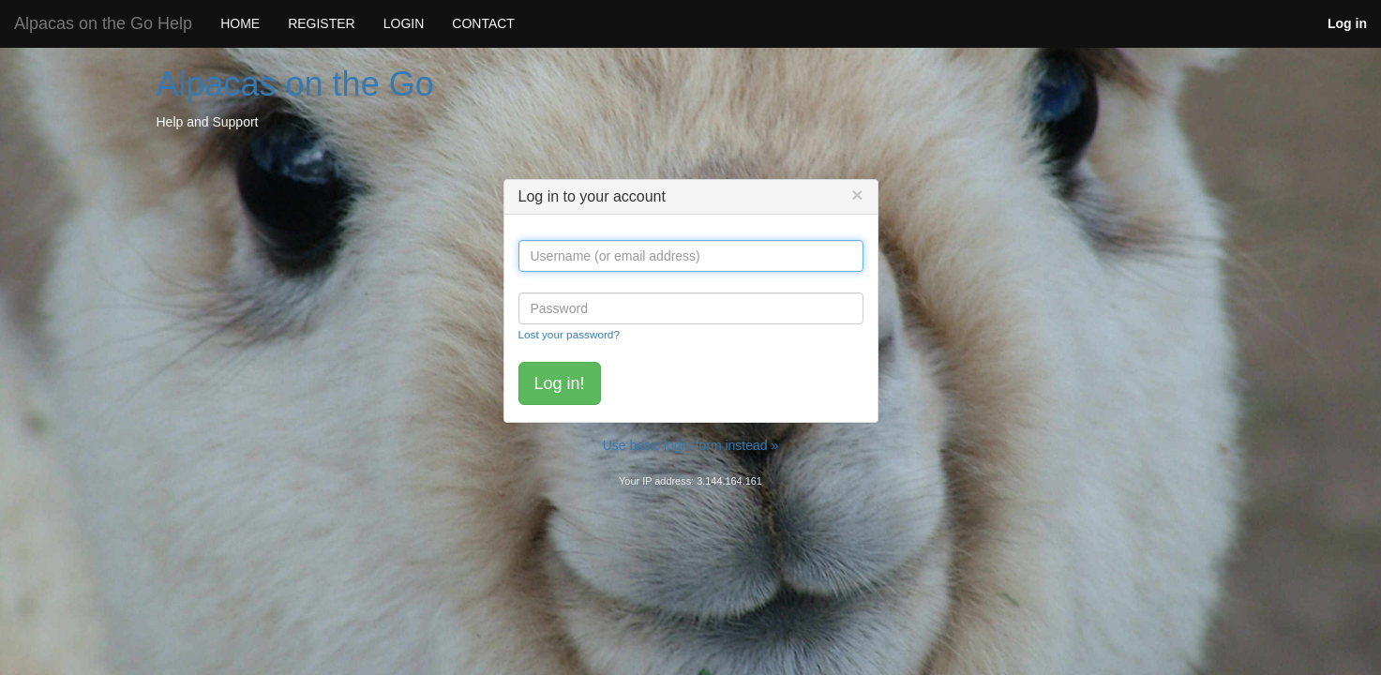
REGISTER (321, 23)
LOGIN (404, 23)
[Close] (857, 194)
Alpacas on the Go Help (103, 23)
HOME (240, 23)
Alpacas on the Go (295, 84)
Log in (1347, 23)
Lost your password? (569, 334)
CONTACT (483, 23)
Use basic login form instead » (691, 445)
